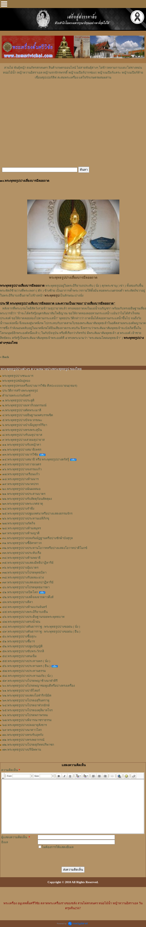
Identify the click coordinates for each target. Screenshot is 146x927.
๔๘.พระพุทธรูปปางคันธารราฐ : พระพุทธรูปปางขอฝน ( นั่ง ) (41, 626)
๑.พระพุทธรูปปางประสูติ (18, 400)
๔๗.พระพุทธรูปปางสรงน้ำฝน (21, 621)
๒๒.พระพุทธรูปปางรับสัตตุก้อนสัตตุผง (27, 498)
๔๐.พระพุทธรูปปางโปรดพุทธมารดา (26, 587)
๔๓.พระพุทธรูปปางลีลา (17, 602)
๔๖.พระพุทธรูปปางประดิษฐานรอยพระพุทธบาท (33, 616)
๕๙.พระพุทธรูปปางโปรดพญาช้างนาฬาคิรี (30, 680)
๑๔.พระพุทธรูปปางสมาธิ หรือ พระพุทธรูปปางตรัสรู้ (35, 459)
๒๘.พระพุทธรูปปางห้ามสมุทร (21, 528)
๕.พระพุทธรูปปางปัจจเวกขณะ (22, 420)
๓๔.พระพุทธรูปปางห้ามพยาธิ (21, 557)
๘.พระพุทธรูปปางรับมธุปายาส (22, 434)
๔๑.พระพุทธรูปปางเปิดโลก (20, 592)
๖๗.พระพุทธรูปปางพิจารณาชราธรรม (27, 720)
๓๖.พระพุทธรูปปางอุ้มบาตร (20, 567)
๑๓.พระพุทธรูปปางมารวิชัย (20, 454)
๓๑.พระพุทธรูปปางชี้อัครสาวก (22, 543)
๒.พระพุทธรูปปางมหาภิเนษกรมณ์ (24, 405)
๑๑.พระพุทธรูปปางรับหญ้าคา (21, 444)
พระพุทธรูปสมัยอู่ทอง (16, 380)
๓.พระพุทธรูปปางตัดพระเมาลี (21, 410)
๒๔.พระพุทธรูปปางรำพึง (18, 508)
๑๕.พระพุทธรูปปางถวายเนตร (21, 464)
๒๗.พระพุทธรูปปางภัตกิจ (18, 523)
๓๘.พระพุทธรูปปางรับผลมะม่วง (23, 577)
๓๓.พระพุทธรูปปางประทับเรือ (21, 552)
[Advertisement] (73, 92)
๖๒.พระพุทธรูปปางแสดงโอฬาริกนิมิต (26, 695)
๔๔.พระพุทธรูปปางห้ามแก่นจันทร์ (24, 607)
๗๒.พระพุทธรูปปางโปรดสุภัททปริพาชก (28, 744)
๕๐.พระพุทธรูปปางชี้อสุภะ (19, 636)
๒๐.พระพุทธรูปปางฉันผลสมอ (21, 489)
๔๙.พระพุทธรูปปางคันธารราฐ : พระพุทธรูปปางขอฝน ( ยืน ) (41, 631)
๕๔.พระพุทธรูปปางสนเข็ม (19, 656)
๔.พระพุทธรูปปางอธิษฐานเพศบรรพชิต (27, 415)
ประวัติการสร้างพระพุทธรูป (20, 390)
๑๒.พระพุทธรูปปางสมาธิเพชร (21, 449)
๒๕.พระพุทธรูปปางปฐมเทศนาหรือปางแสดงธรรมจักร (37, 513)
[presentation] (69, 858)
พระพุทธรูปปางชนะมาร (17, 375)
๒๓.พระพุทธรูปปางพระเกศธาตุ (22, 503)
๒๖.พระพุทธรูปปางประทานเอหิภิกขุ (25, 518)
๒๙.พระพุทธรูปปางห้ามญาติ (21, 533)
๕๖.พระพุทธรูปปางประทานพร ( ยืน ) (26, 666)
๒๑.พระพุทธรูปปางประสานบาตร (23, 493)
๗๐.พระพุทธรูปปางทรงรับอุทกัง (22, 734)
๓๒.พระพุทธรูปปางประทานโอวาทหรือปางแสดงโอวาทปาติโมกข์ (44, 548)
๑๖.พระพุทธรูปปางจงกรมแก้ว (22, 469)
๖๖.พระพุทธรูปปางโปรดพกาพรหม (25, 715)
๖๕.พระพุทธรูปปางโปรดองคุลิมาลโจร (27, 710)
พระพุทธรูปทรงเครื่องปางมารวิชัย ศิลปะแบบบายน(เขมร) (39, 385)
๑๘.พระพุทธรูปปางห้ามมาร (20, 479)
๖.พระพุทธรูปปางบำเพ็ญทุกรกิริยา (24, 425)
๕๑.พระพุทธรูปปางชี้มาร (18, 641)
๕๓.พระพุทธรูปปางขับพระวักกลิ (23, 651)
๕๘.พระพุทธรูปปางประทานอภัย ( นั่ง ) (27, 675)
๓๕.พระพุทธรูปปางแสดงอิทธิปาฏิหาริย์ (27, 562)
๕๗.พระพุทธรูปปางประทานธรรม (24, 671)
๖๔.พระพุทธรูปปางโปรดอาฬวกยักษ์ (26, 705)
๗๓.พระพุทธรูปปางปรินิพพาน (21, 749)
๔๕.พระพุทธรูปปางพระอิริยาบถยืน (25, 611)
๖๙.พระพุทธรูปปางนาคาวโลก (22, 730)
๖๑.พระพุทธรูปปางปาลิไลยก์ (21, 690)
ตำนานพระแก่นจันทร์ (16, 395)
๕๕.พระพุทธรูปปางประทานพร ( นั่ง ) (26, 661)
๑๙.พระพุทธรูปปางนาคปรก (20, 484)
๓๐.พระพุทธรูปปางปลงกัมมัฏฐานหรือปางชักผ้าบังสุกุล (37, 538)
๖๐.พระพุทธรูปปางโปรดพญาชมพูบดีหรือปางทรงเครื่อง (38, 685)
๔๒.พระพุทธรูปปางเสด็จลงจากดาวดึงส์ (27, 597)
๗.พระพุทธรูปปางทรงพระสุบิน (22, 430)
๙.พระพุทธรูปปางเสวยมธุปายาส (23, 439)
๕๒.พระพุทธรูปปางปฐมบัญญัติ (22, 646)
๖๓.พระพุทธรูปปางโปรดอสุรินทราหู (25, 700)
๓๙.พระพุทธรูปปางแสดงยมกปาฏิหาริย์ (27, 582)
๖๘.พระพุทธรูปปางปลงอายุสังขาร (24, 725)
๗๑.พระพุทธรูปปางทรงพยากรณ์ (23, 739)
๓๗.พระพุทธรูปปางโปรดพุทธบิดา (24, 572)
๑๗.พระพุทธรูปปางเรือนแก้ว (21, 474)
